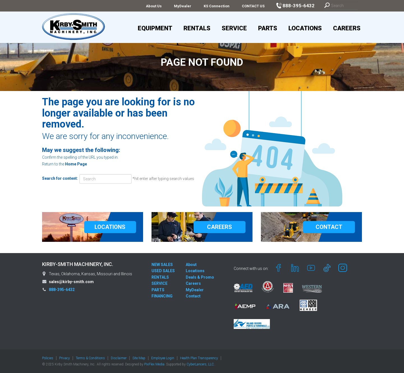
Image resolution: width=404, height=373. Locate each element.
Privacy (64, 358)
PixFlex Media (154, 364)
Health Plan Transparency (199, 358)
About (191, 264)
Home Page (76, 164)
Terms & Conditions (90, 358)
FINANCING (162, 296)
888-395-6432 (62, 289)
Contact (193, 296)
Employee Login (162, 358)
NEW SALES (162, 264)
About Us (154, 6)
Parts (267, 28)
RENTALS (160, 277)
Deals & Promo (200, 277)
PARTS (158, 290)
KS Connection (216, 6)
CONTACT (329, 227)
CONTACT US (253, 6)
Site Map (138, 358)
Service (234, 28)
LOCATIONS (110, 227)
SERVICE (159, 283)
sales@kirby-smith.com (71, 281)
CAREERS (219, 227)
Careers (347, 28)
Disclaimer (119, 358)
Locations (305, 28)
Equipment (155, 28)
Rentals (196, 28)
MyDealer (182, 6)
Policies (47, 358)
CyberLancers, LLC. (201, 364)
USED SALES (163, 271)
